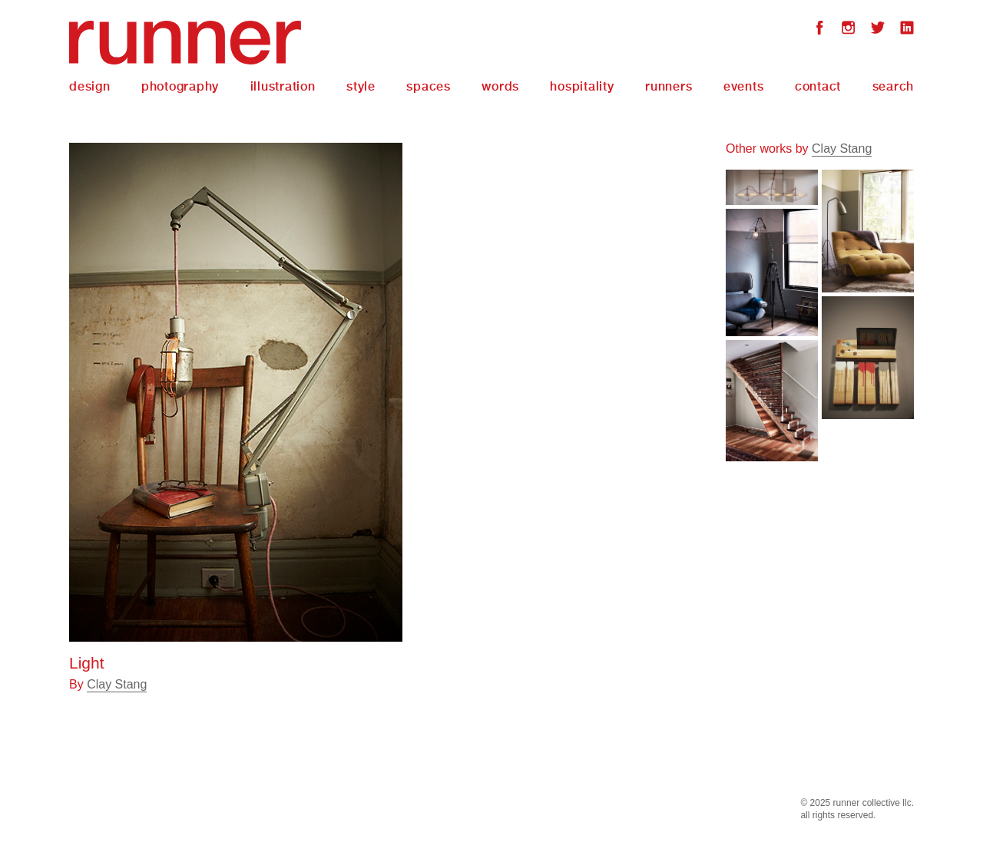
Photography (180, 86)
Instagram (849, 29)
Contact (818, 86)
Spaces (428, 86)
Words (500, 86)
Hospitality (582, 86)
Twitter (878, 29)
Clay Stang (117, 684)
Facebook (819, 29)
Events (743, 86)
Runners (668, 86)
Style (361, 86)
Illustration (283, 86)
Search (893, 86)
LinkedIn (907, 29)
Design (90, 86)
